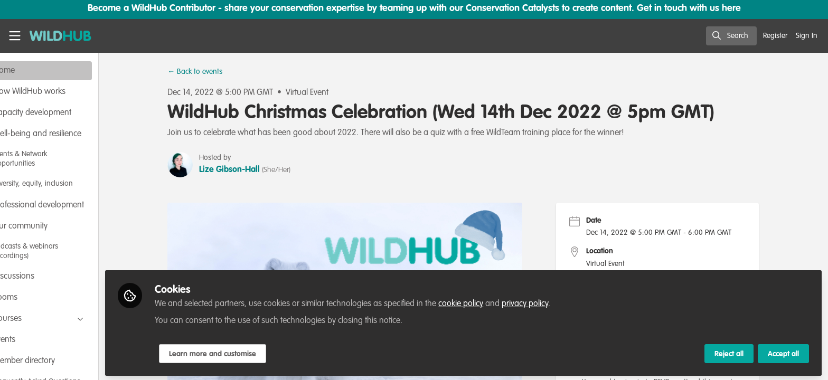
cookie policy (497, 302)
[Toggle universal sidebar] (15, 36)
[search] (731, 35)
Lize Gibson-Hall (248, 170)
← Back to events (213, 71)
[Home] (57, 36)
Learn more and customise (249, 352)
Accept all (783, 352)
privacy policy (561, 302)
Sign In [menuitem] (806, 36)
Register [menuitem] (775, 36)
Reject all (729, 352)
